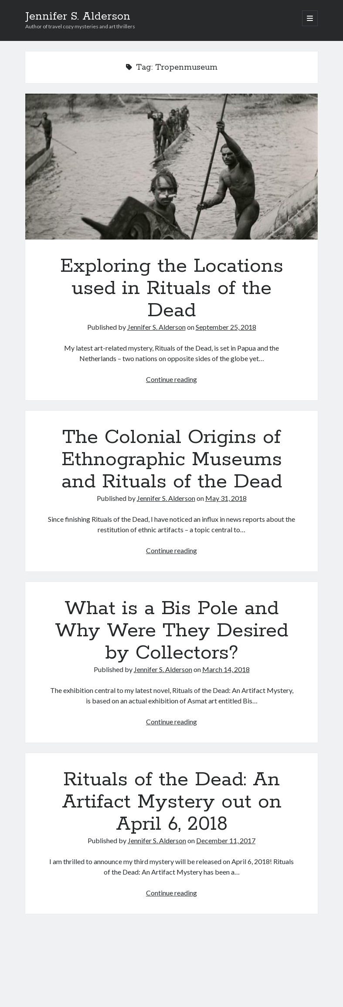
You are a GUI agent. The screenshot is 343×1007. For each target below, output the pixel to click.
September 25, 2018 (226, 327)
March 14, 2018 (226, 669)
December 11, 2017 (225, 840)
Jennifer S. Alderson (77, 17)
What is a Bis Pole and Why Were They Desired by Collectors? (171, 631)
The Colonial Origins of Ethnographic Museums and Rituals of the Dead (171, 459)
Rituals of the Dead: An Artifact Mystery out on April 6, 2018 (172, 802)
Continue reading (171, 379)
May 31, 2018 (226, 498)
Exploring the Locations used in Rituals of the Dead (171, 167)
